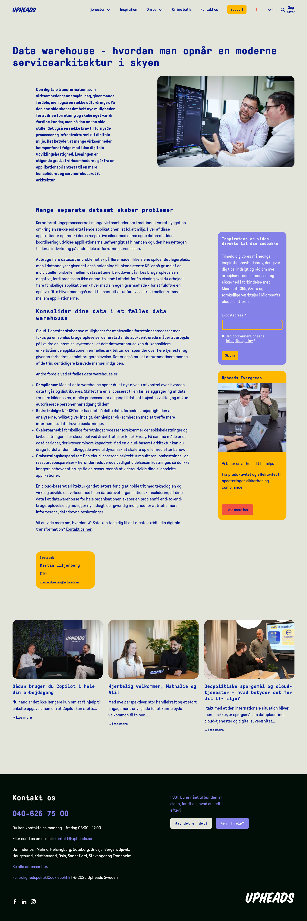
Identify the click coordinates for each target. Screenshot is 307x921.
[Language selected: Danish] (291, 917)
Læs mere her (237, 510)
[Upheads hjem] (24, 10)
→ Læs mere (22, 717)
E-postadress (234, 315)
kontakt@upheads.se (73, 838)
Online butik (181, 9)
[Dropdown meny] (109, 9)
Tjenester (97, 9)
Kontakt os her (79, 529)
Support (236, 9)
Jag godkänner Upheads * (245, 338)
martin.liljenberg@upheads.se (59, 582)
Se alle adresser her (30, 866)
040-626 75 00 (41, 813)
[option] (285, 917)
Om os (152, 9)
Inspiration (128, 9)
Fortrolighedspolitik (30, 877)
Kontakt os (209, 9)
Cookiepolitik (59, 877)
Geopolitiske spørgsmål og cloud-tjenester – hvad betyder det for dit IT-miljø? (248, 692)
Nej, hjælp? (232, 823)
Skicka (230, 355)
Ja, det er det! (191, 823)
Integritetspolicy (239, 340)
